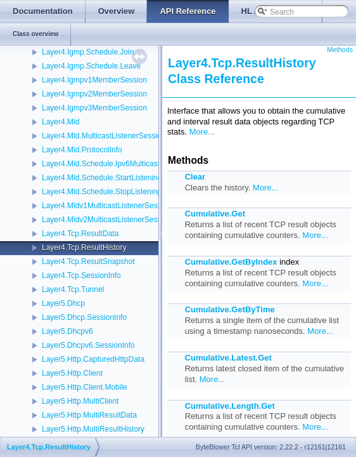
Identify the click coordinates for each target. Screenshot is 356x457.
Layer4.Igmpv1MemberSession (94, 80)
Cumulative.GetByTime (230, 309)
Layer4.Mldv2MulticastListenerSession (107, 219)
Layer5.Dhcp (63, 303)
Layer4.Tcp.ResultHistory (84, 247)
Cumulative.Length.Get (230, 406)
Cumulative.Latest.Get (228, 357)
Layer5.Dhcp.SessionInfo (84, 317)
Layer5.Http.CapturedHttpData (93, 359)
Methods (340, 49)
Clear (195, 177)
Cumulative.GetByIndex (231, 262)
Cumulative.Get (215, 213)
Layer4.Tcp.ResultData (80, 233)
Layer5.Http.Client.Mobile (84, 387)
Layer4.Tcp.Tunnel (73, 289)
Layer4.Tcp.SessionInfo (81, 275)
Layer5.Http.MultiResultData (89, 415)
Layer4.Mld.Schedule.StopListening (102, 191)
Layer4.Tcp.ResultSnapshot (88, 261)
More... (202, 131)
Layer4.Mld (60, 121)
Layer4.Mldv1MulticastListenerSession (107, 205)
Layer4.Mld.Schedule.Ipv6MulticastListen (111, 163)
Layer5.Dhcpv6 (67, 331)
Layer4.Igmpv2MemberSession (94, 93)
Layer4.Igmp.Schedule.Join (88, 52)
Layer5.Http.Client (72, 373)
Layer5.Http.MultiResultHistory (93, 429)
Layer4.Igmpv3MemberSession (94, 107)
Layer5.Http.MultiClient (80, 401)
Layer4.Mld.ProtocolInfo (82, 149)
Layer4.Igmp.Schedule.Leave (91, 66)
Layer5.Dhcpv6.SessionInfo (88, 345)
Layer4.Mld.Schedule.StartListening (102, 177)
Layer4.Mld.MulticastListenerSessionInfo (110, 135)
